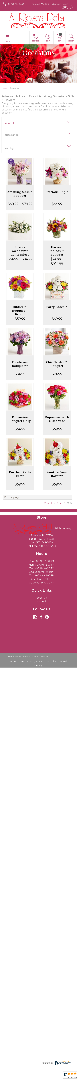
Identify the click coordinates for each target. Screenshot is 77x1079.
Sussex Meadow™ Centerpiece (20, 250)
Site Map (38, 665)
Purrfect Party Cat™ (20, 474)
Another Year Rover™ (57, 474)
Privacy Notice (34, 661)
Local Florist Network (56, 661)
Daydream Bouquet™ (20, 364)
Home (4, 88)
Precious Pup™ (57, 192)
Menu (7, 41)
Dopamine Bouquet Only (20, 419)
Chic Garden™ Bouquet (57, 364)
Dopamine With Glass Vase (57, 419)
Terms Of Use (17, 661)
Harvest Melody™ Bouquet (57, 250)
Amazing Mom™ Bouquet (20, 193)
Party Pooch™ (57, 307)
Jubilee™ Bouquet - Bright (20, 310)
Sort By (9, 148)
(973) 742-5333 (16, 3)
